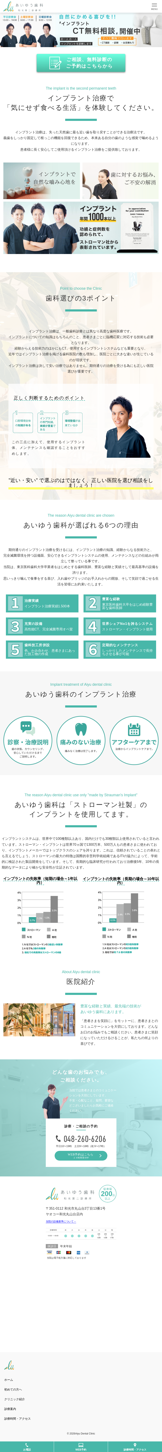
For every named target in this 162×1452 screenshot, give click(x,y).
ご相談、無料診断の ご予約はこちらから (89, 63)
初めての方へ (13, 1389)
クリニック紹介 (16, 1399)
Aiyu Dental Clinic (85, 1433)
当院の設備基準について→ (61, 1221)
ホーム (8, 1379)
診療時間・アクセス (17, 1418)
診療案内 (10, 1409)
